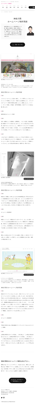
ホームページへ (30, 84)
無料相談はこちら (17, 380)
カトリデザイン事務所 (6, 3)
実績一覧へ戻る (19, 44)
